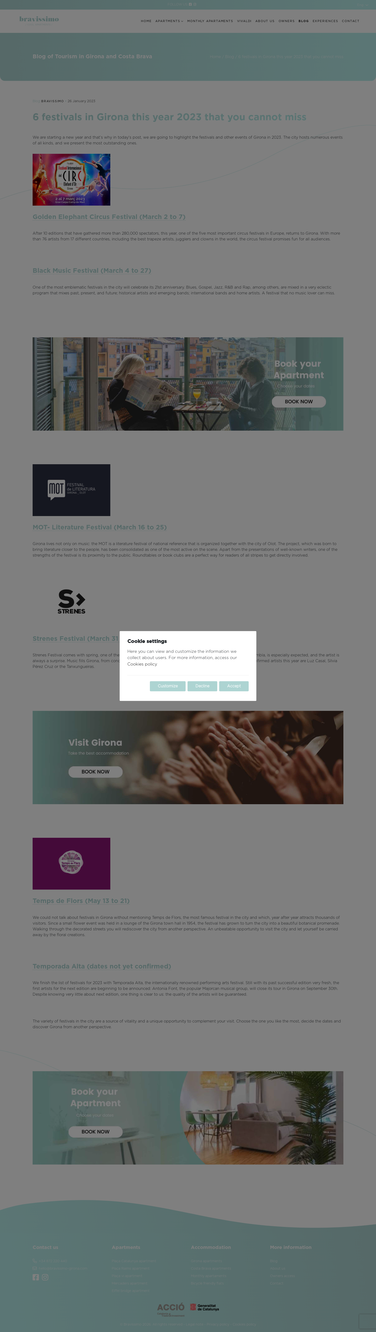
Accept (234, 686)
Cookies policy (142, 664)
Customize (168, 686)
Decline (202, 686)
